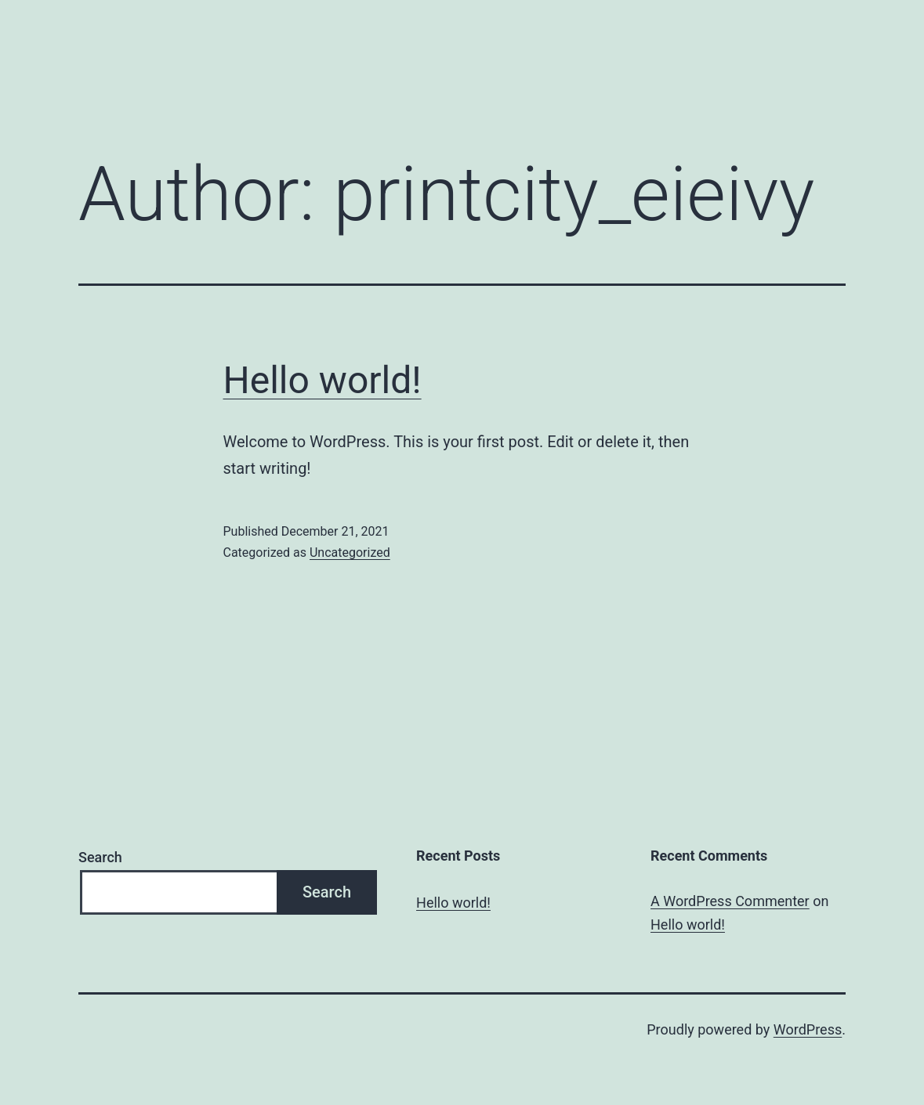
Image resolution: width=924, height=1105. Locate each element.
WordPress (808, 1029)
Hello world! (322, 380)
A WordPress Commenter (730, 901)
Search (100, 857)
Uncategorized (350, 552)
